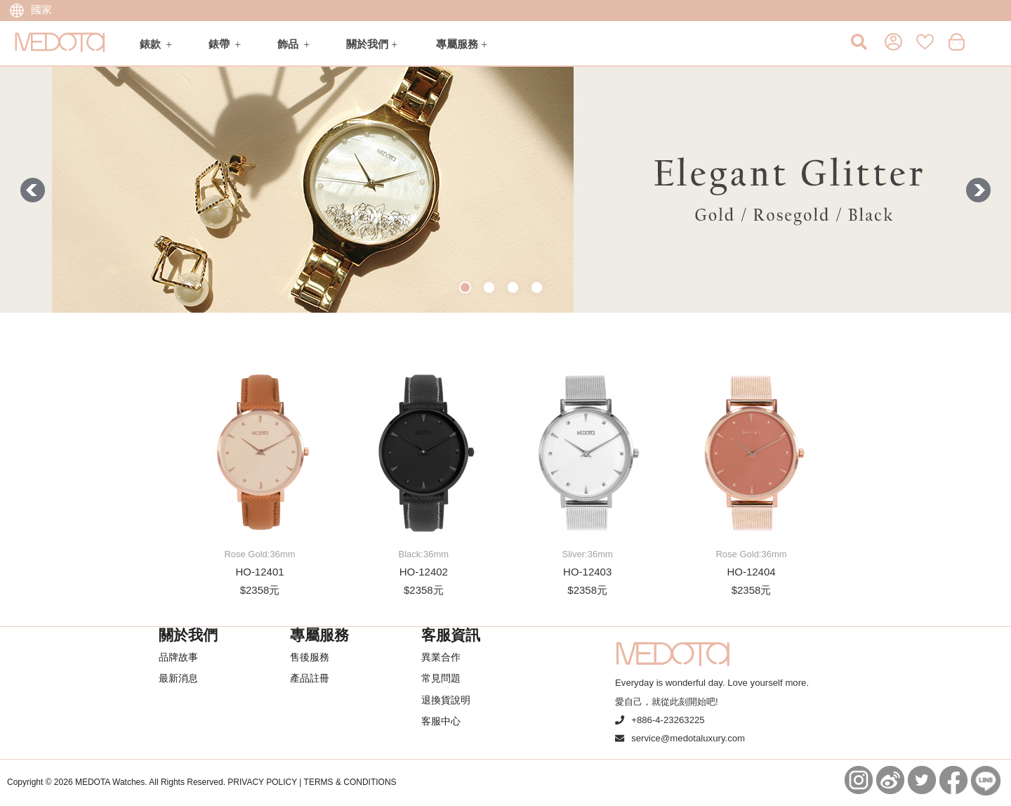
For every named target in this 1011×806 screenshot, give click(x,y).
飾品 (287, 44)
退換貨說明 (445, 700)
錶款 (150, 44)
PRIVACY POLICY (262, 782)
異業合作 (441, 657)
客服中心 (441, 721)
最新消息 (178, 678)
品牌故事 (178, 657)
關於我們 (367, 44)
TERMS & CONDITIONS (350, 782)
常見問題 (441, 678)
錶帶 (219, 44)
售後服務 (309, 657)
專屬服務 (457, 44)
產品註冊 (309, 678)
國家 (30, 9)
